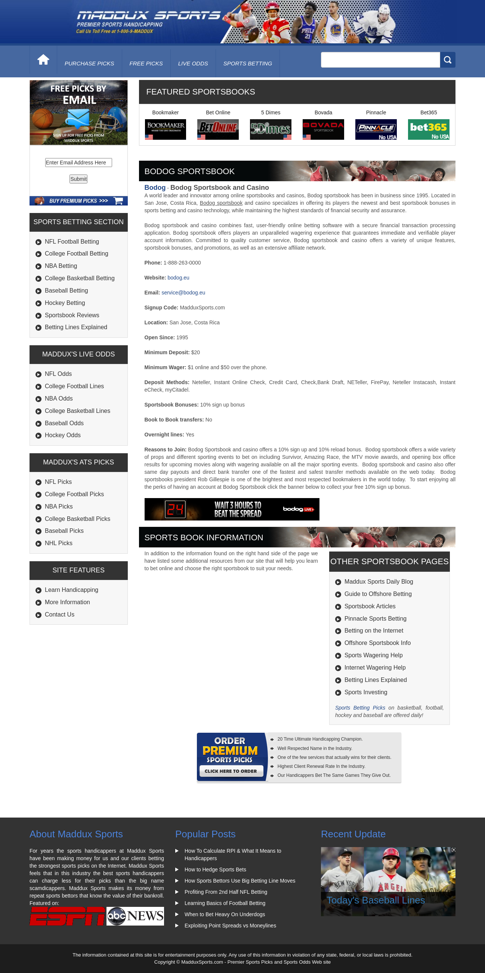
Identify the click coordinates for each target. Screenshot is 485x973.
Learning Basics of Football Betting (225, 903)
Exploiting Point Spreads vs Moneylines (230, 926)
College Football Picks (74, 494)
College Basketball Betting (80, 278)
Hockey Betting (65, 303)
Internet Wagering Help (375, 667)
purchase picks (89, 63)
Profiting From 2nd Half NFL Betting (226, 892)
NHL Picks (58, 543)
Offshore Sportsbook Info (378, 643)
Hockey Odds (63, 435)
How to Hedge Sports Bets (215, 869)
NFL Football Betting (72, 241)
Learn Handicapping (71, 590)
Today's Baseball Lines (376, 900)
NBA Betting (61, 266)
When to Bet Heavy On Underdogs (225, 914)
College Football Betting (76, 253)
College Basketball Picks (77, 519)
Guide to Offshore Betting (378, 594)
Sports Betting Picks (360, 708)
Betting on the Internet (374, 630)
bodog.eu (178, 278)
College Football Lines (74, 386)
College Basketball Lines (77, 411)
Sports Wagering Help (374, 655)
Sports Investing (366, 692)
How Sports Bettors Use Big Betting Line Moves (240, 881)
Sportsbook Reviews (72, 315)
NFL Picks (58, 482)
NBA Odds (59, 398)
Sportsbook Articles (370, 606)
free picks (146, 63)
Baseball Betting (66, 290)
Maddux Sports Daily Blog (379, 581)
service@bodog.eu (183, 293)
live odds (193, 63)
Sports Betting (247, 63)
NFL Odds (58, 374)
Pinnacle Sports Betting (376, 618)
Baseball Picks (64, 531)
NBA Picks (59, 506)
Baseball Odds (64, 423)
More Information (67, 602)
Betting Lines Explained (76, 327)
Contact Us (59, 614)
